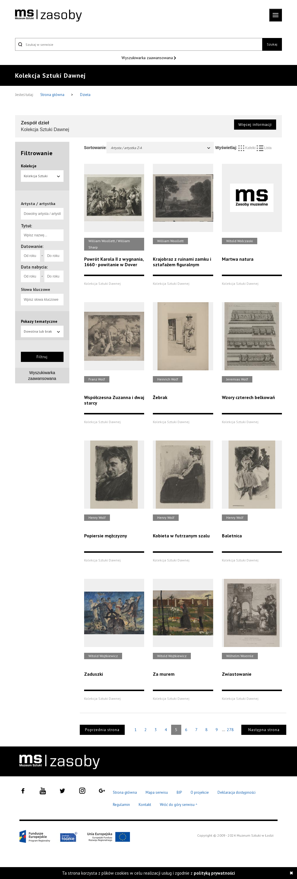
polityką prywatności (214, 873)
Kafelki (247, 148)
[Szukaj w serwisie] (138, 44)
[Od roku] (30, 256)
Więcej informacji (255, 124)
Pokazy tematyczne (39, 321)
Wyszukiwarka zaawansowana (148, 57)
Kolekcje (29, 165)
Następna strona (264, 729)
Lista (264, 148)
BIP (179, 792)
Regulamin (121, 804)
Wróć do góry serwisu (179, 805)
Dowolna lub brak (42, 331)
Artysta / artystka (38, 203)
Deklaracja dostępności (237, 792)
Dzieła (85, 94)
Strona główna (52, 94)
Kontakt (145, 804)
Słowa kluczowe (35, 289)
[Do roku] (54, 256)
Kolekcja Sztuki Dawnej (42, 178)
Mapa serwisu (157, 792)
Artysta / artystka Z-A (161, 148)
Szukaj (272, 44)
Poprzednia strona (102, 729)
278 (230, 729)
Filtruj (42, 356)
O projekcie (200, 792)
